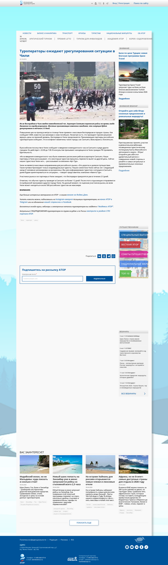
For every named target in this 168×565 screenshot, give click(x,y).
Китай (89, 499)
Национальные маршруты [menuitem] (119, 33)
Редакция (49, 534)
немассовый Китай (99, 499)
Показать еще (84, 517)
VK (101, 3)
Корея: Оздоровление (138, 39)
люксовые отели (99, 501)
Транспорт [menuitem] (67, 33)
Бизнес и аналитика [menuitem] (46, 33)
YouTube (97, 3)
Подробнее (123, 165)
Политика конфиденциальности (31, 534)
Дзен (93, 3)
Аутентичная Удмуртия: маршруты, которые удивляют (133, 371)
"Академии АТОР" (104, 205)
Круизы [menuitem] (82, 33)
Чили (22, 218)
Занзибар (29, 496)
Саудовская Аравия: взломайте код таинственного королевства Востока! (133, 347)
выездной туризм (59, 503)
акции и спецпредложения (62, 508)
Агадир (122, 507)
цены (36, 218)
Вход (116, 3)
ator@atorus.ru (37, 554)
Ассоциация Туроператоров (29, 3)
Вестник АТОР (126, 239)
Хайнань (110, 499)
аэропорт (29, 218)
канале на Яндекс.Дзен (76, 194)
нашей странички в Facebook (55, 201)
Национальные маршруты (131, 258)
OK (105, 3)
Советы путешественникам (131, 249)
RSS (67, 534)
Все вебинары (127, 388)
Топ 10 (123, 268)
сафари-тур (57, 505)
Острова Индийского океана (30, 499)
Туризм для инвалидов (95, 39)
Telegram (109, 3)
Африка (122, 504)
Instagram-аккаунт (63, 199)
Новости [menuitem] (27, 33)
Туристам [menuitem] (96, 33)
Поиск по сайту (141, 3)
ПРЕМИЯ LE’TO (75, 39)
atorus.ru (128, 563)
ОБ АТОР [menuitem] (141, 33)
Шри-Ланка (42, 496)
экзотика (130, 504)
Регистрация (125, 3)
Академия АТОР (117, 39)
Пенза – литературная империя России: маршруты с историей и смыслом (132, 360)
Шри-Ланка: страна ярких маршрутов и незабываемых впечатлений (130, 335)
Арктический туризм (55, 39)
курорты (89, 501)
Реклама (60, 534)
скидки (65, 505)
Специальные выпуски (130, 229)
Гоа (35, 496)
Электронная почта (29, 272)
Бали (22, 496)
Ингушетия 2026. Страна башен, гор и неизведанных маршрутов (133, 381)
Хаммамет (138, 504)
